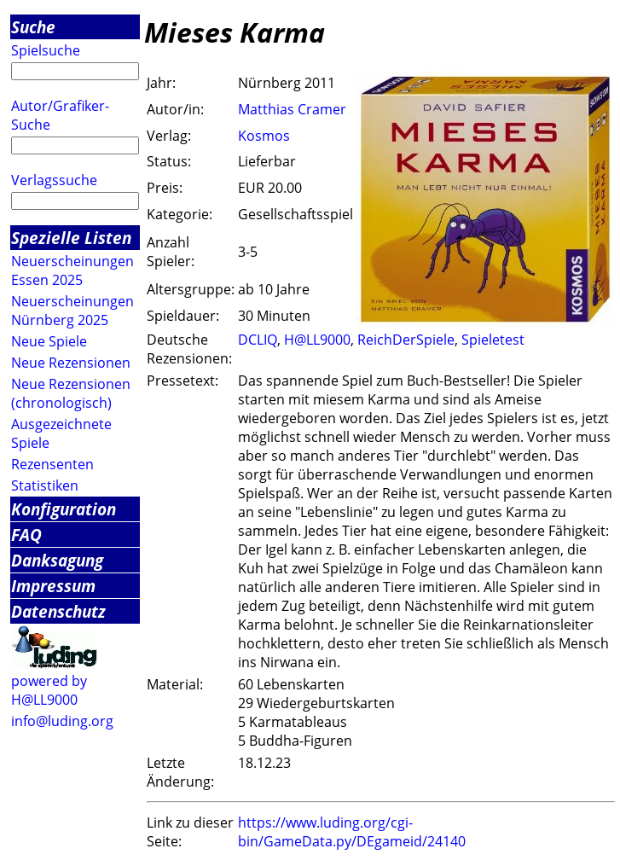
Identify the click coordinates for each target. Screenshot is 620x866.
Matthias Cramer (292, 109)
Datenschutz (58, 611)
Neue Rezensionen (70, 362)
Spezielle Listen (71, 237)
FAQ (26, 534)
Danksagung (57, 560)
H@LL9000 (317, 339)
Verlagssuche (54, 180)
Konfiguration (63, 508)
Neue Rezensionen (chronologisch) (70, 393)
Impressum (53, 585)
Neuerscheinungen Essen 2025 (72, 270)
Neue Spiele (49, 341)
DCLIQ (257, 339)
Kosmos (264, 135)
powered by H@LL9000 (49, 690)
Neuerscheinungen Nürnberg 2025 (72, 310)
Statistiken (44, 485)
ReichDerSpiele (406, 339)
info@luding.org (62, 721)
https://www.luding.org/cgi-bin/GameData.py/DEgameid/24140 (352, 832)
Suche (33, 26)
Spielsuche (45, 50)
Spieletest (492, 339)
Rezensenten (52, 464)
